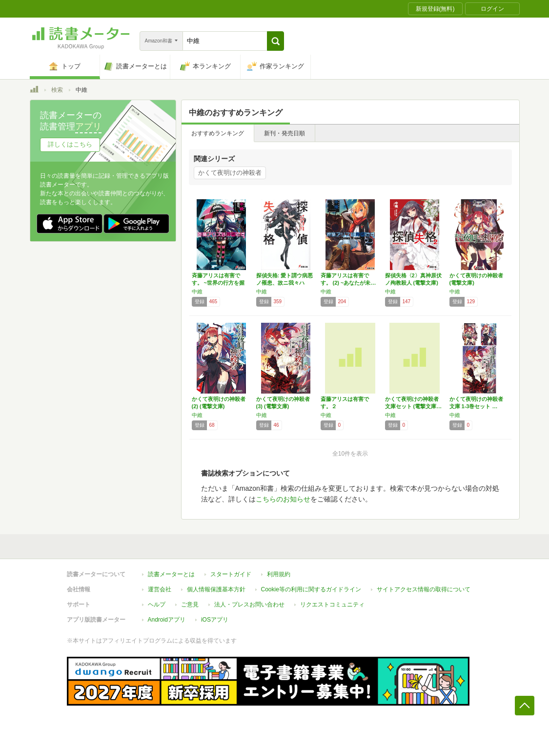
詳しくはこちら (70, 144)
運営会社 (159, 589)
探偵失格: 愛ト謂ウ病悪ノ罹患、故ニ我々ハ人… (284, 282)
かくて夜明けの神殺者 (230, 172)
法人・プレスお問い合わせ (249, 604)
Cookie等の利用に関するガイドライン (311, 589)
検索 (57, 89)
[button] (275, 41)
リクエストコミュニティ (332, 604)
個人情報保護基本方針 (216, 589)
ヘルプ (156, 604)
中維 (197, 291)
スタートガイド (230, 574)
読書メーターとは (171, 574)
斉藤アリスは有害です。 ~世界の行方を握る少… (218, 282)
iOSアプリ (214, 620)
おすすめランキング (217, 133)
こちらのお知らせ (283, 499)
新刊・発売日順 (284, 133)
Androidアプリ (166, 620)
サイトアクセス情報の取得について (423, 589)
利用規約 (278, 574)
